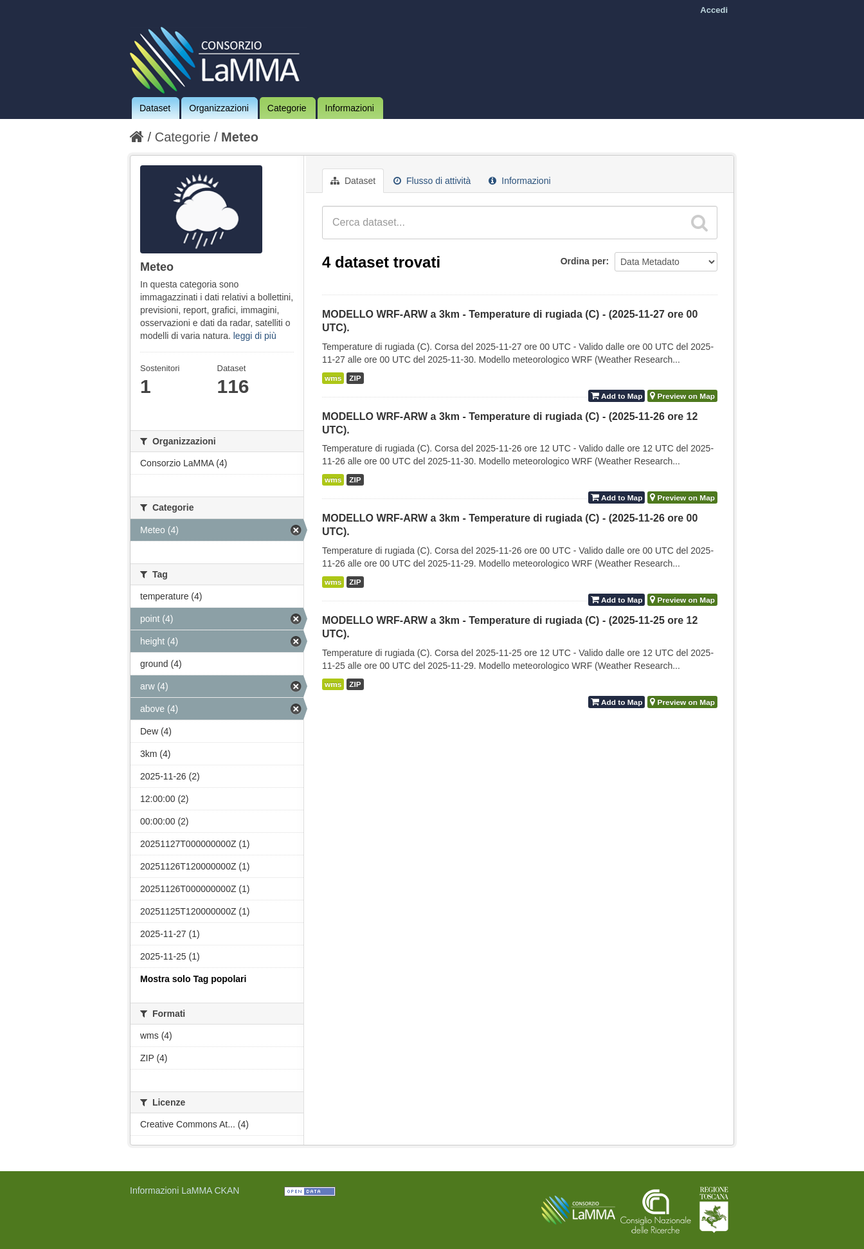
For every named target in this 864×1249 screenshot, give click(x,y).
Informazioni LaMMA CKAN (184, 1190)
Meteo (239, 137)
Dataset (155, 108)
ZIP (355, 378)
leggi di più (254, 336)
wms (333, 378)
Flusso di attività (432, 181)
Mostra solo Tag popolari (193, 979)
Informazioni (349, 108)
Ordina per (583, 261)
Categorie (287, 108)
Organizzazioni (219, 108)
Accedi (714, 10)
